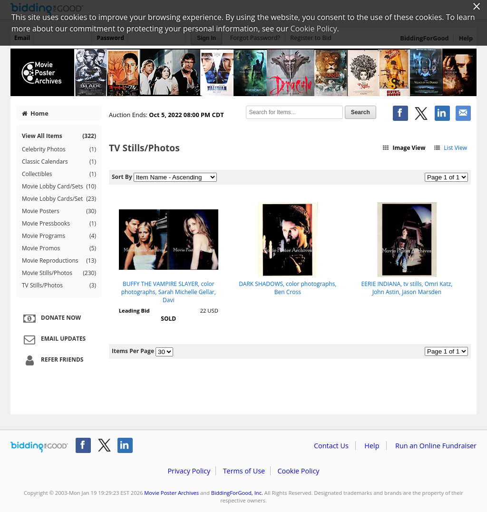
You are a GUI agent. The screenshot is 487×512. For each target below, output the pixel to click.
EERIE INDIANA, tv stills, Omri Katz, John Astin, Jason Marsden (407, 288)
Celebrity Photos (59, 149)
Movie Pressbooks (59, 223)
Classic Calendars (59, 162)
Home (35, 113)
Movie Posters (59, 211)
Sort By (122, 177)
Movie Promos (59, 248)
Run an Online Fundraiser (436, 445)
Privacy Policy (188, 470)
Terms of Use (244, 470)
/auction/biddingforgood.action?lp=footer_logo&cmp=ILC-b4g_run (39, 447)
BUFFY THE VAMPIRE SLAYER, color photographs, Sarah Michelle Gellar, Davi (168, 292)
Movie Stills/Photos (59, 273)
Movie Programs (59, 236)
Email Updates (53, 339)
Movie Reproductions (59, 261)
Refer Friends (52, 360)
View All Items (59, 136)
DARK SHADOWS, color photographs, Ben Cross (287, 288)
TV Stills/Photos (59, 285)
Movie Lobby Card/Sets (59, 186)
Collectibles (59, 174)
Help (371, 445)
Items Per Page (133, 351)
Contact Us (331, 445)
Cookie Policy (298, 470)
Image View (404, 148)
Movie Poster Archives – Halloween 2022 (243, 72)
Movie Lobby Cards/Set (59, 199)
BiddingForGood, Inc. (237, 492)
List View (450, 148)
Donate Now (51, 318)
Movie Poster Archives (171, 492)
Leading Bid (134, 310)
